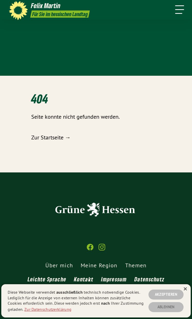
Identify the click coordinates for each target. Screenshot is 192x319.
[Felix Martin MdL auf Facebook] (90, 249)
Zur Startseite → (51, 137)
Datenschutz (149, 279)
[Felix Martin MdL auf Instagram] (102, 249)
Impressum (114, 279)
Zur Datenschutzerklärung (47, 309)
